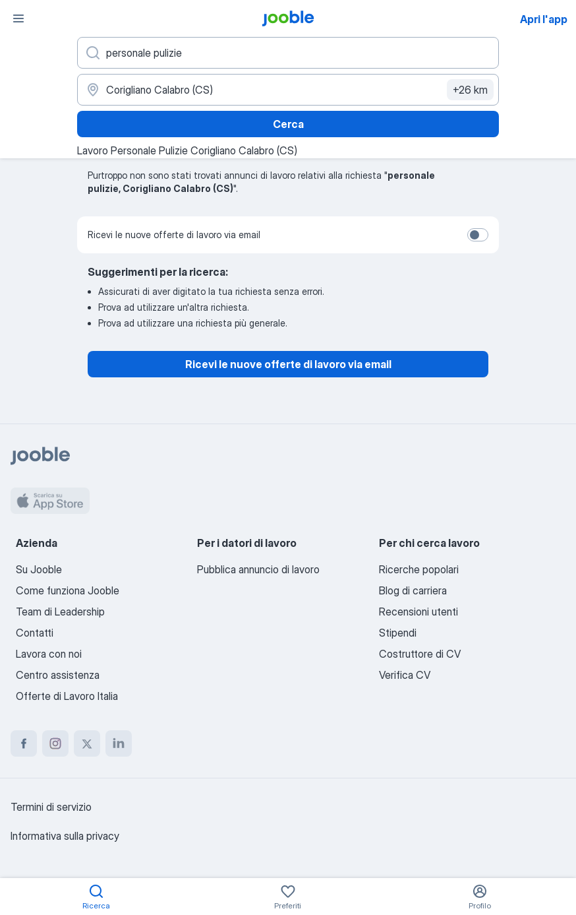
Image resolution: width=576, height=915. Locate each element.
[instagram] (55, 743)
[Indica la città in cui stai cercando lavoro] (288, 90)
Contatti (34, 632)
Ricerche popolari (419, 569)
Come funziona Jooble (67, 590)
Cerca (288, 124)
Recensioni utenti (418, 611)
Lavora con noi (49, 653)
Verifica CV (404, 674)
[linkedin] (118, 743)
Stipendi (398, 632)
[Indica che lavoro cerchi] (288, 53)
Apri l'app (543, 19)
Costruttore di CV (420, 653)
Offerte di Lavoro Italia (67, 696)
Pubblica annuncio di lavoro (258, 569)
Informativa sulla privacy (65, 835)
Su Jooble (39, 569)
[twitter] (87, 743)
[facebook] (24, 743)
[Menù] (18, 18)
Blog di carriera (413, 590)
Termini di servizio (51, 806)
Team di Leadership (60, 611)
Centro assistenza (58, 674)
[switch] (477, 234)
